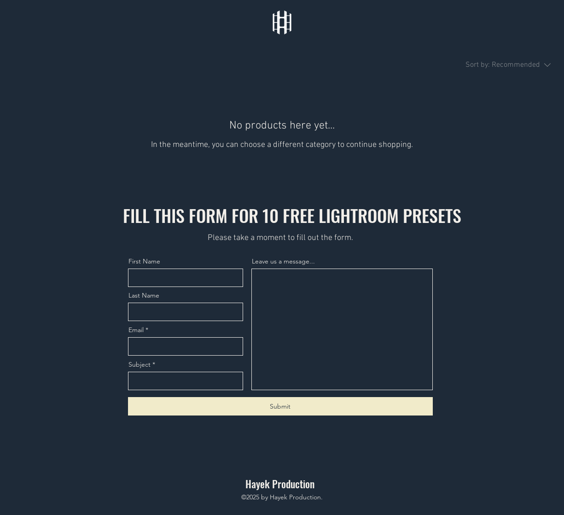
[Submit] (280, 406)
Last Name (143, 295)
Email (136, 330)
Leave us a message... (283, 261)
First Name (144, 261)
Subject (139, 364)
